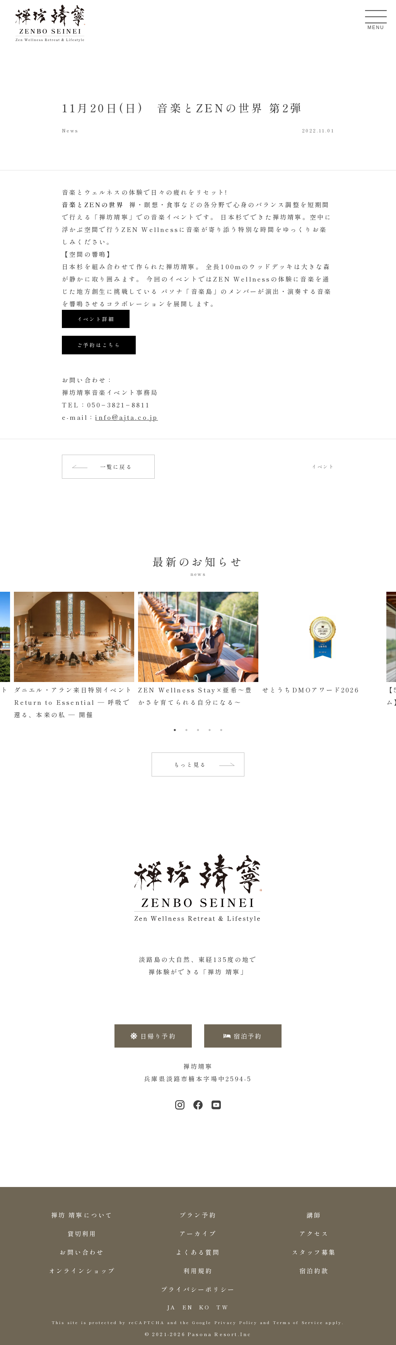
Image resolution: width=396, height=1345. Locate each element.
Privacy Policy (236, 1322)
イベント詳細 (95, 319)
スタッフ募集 (314, 1252)
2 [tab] (186, 730)
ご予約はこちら (99, 345)
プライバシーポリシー (198, 1289)
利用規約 (198, 1270)
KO (204, 1307)
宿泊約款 (314, 1270)
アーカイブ (198, 1233)
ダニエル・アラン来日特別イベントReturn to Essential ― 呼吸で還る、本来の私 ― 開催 (73, 702)
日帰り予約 (153, 1036)
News (70, 130)
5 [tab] (221, 730)
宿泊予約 (243, 1036)
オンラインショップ (82, 1270)
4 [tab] (209, 730)
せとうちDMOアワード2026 (310, 689)
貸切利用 (82, 1233)
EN (188, 1307)
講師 (314, 1215)
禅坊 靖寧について (82, 1215)
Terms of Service (298, 1322)
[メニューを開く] (376, 16)
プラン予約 (198, 1215)
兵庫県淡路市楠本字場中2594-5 (198, 1078)
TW (222, 1307)
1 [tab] (175, 730)
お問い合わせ (82, 1252)
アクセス (314, 1233)
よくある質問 (198, 1252)
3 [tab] (198, 730)
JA (171, 1307)
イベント (323, 466)
